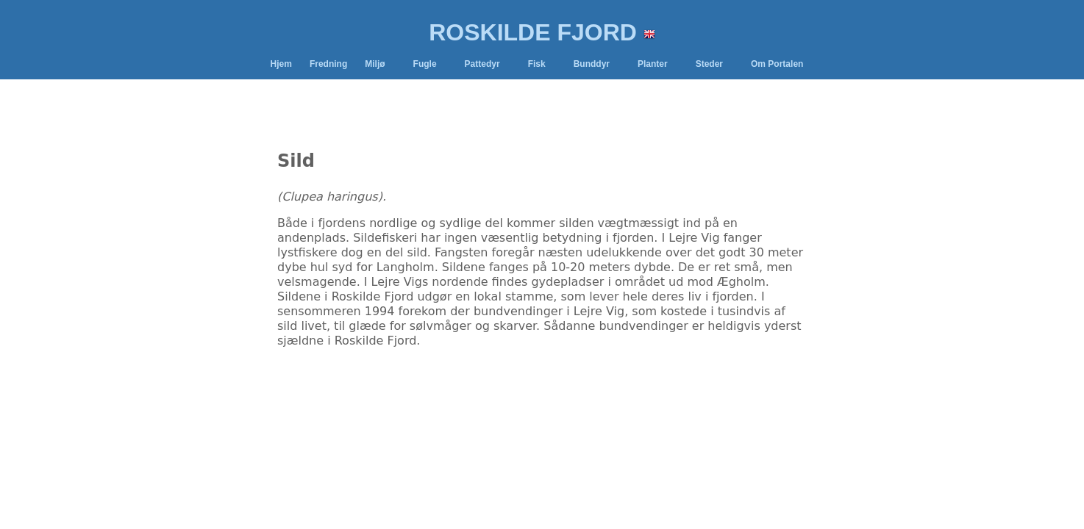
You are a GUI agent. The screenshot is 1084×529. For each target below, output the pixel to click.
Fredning (328, 64)
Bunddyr (592, 64)
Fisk (537, 64)
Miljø (375, 64)
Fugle (425, 64)
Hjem (281, 64)
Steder (709, 64)
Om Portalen (777, 64)
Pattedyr (482, 64)
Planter (653, 64)
